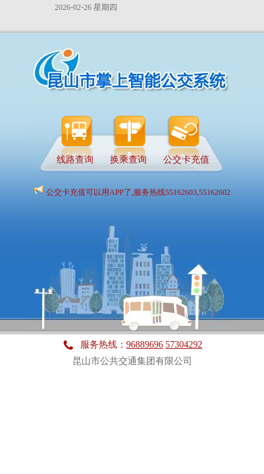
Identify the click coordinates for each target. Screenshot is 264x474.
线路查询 (75, 159)
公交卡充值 (186, 159)
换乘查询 (128, 159)
